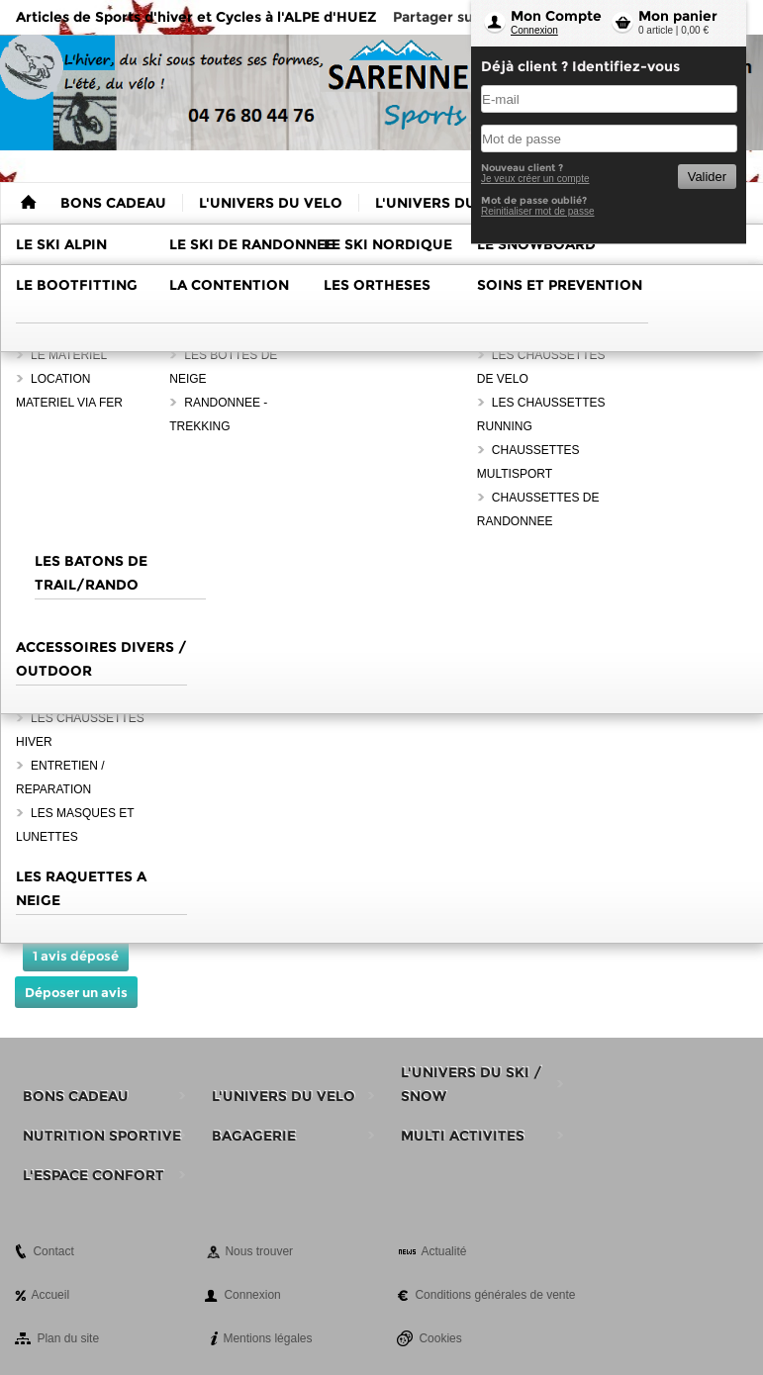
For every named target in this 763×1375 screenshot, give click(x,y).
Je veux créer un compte (535, 178)
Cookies (440, 1338)
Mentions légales (267, 1338)
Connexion (534, 30)
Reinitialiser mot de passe (538, 211)
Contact (53, 1251)
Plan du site (68, 1338)
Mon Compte (556, 16)
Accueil (50, 1295)
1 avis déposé (76, 955)
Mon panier (677, 16)
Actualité (443, 1251)
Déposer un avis (76, 992)
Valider (707, 176)
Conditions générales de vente (495, 1295)
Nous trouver (259, 1251)
